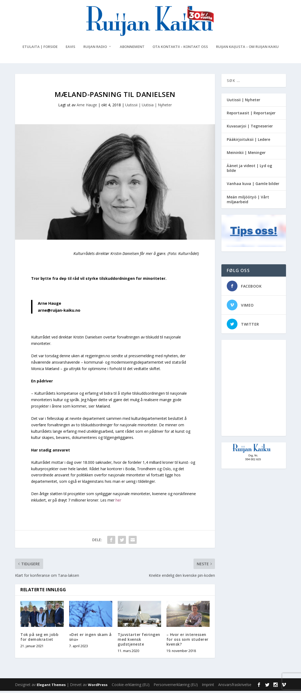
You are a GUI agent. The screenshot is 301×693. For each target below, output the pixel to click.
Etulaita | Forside (40, 49)
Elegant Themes (51, 686)
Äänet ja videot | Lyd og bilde (249, 170)
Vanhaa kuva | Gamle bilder (253, 185)
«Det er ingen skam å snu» (90, 639)
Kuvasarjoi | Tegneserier (250, 128)
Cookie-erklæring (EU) (131, 686)
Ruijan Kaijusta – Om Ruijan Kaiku (247, 49)
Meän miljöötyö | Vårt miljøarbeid (248, 201)
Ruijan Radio (95, 49)
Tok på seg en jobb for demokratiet (39, 639)
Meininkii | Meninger (246, 154)
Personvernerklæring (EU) (176, 686)
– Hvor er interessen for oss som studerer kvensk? (187, 641)
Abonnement (132, 49)
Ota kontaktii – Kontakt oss (180, 49)
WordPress (97, 686)
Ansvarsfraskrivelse (234, 686)
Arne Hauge (87, 107)
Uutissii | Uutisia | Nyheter (148, 107)
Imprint (208, 686)
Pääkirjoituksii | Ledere (248, 141)
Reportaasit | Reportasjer (251, 115)
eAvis (70, 49)
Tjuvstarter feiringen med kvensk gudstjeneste (139, 641)
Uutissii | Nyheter (243, 101)
